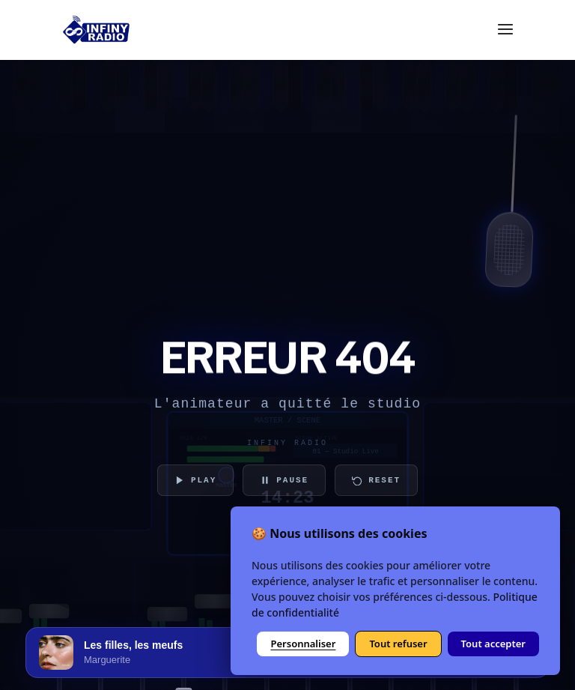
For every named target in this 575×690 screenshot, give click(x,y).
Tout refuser (398, 643)
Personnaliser (302, 643)
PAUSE (284, 480)
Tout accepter (493, 643)
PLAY (195, 480)
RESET (376, 480)
